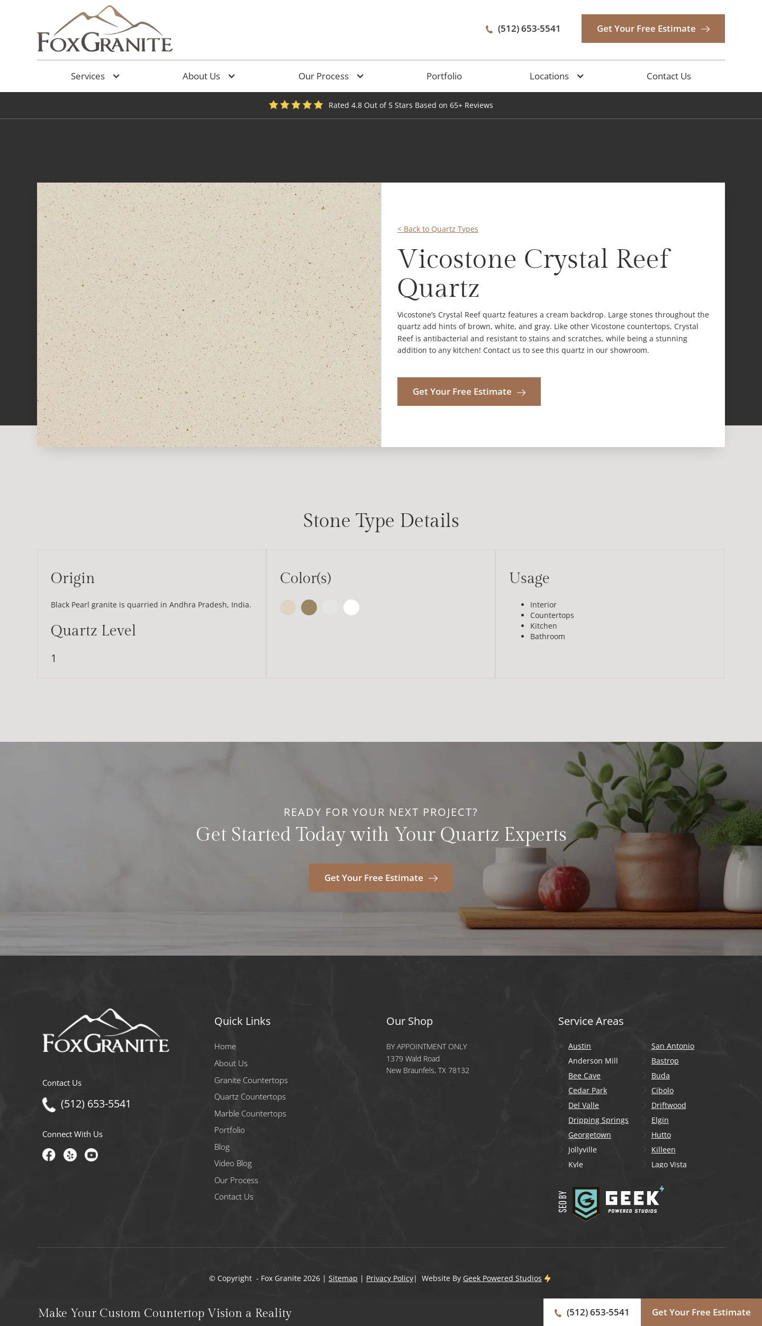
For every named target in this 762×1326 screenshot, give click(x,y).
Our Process (236, 1180)
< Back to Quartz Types (437, 229)
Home (225, 1046)
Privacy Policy (389, 1278)
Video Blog (233, 1163)
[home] (105, 28)
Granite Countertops (251, 1080)
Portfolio (444, 76)
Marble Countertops (250, 1113)
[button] (93, 76)
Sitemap (343, 1278)
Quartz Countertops (250, 1096)
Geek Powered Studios (502, 1278)
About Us (231, 1063)
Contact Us (669, 76)
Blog (222, 1146)
